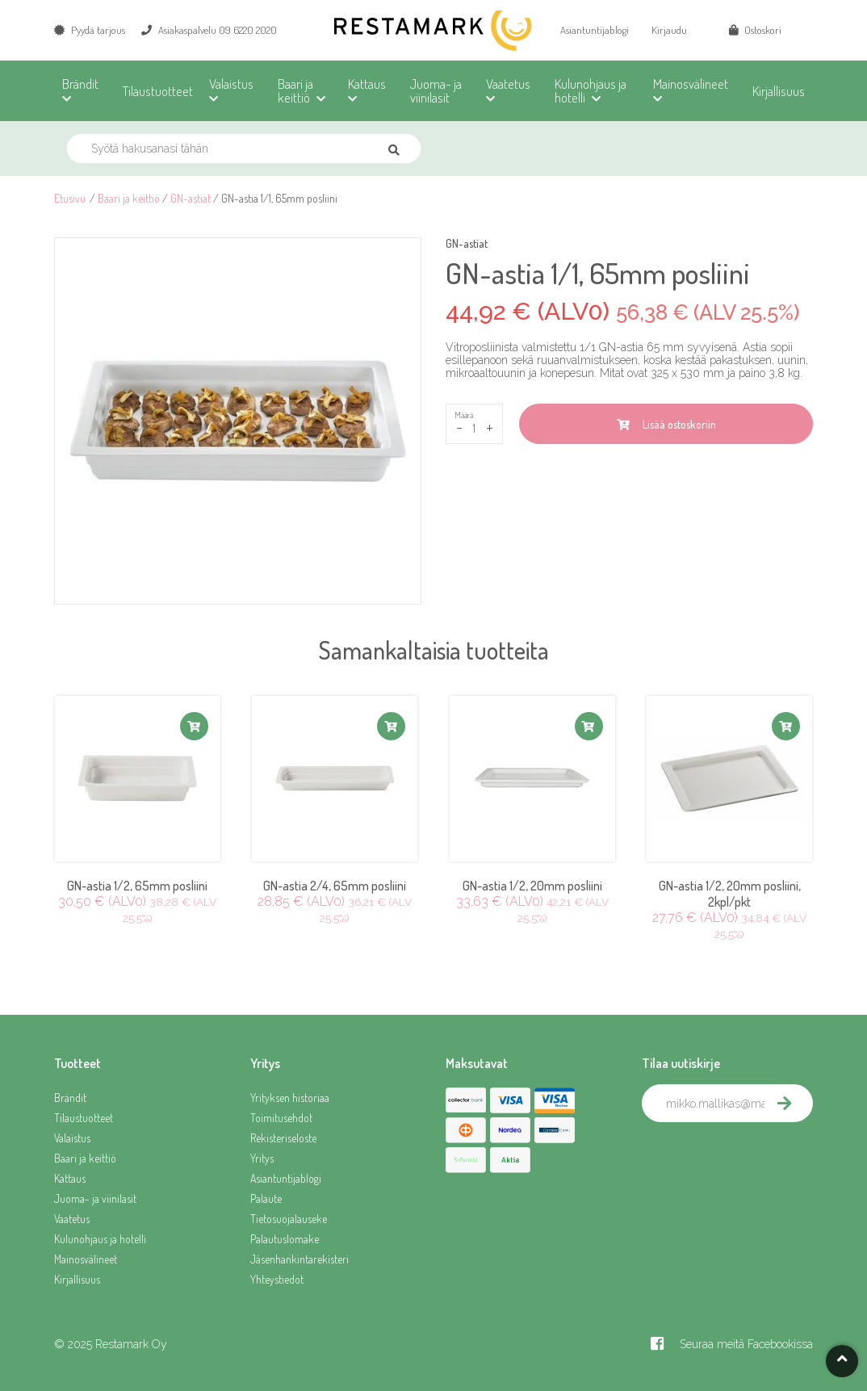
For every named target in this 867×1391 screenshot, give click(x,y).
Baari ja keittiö (129, 198)
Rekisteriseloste (283, 1138)
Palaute (266, 1198)
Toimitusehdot (281, 1118)
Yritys (262, 1158)
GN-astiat (190, 198)
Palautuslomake (284, 1239)
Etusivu (70, 198)
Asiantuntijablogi (594, 29)
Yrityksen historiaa (289, 1097)
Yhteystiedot (277, 1279)
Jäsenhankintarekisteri (299, 1259)
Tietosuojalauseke (288, 1219)
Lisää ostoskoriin (666, 424)
